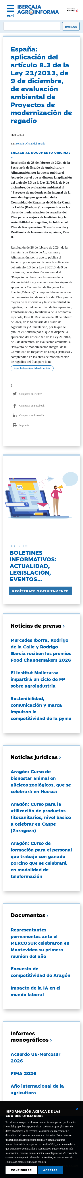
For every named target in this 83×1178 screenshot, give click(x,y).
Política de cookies (36, 1161)
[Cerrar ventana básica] (77, 1108)
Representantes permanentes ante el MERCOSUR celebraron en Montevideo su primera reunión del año (40, 942)
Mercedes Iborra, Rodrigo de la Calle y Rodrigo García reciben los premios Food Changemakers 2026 (41, 649)
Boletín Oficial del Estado (30, 143)
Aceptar (50, 1170)
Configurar (21, 1170)
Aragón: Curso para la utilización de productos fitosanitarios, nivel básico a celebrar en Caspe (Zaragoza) (41, 817)
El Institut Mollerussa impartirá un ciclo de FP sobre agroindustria (38, 679)
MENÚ (10, 15)
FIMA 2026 (23, 1073)
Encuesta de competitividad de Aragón (40, 971)
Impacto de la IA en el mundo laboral (35, 991)
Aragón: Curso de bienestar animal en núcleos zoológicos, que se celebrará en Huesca (41, 781)
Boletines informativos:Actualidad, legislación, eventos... (33, 565)
